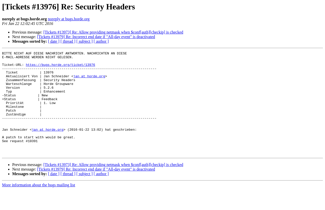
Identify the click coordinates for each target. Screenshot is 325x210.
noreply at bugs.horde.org (69, 19)
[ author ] (101, 41)
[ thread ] (67, 41)
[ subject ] (84, 41)
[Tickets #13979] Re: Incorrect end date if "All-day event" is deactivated (96, 37)
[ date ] (53, 41)
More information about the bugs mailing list (38, 205)
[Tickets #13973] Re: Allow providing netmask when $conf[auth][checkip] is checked (113, 32)
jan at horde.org (89, 81)
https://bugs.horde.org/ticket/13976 (60, 67)
